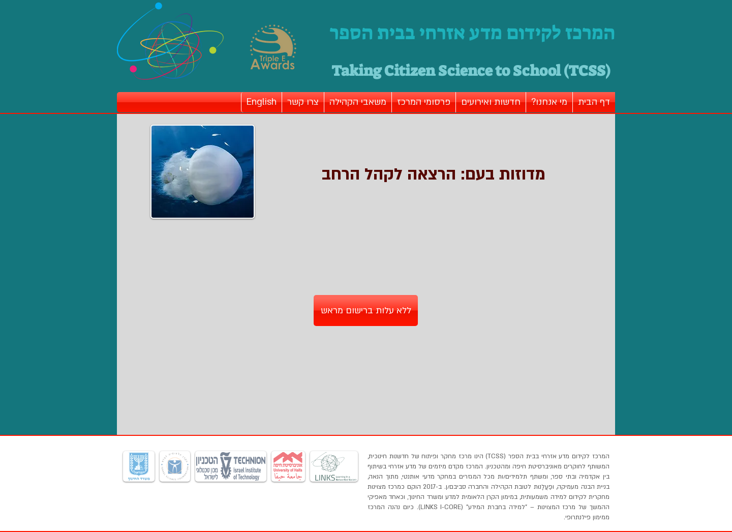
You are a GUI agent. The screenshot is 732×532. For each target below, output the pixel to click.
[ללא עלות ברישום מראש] (366, 310)
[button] (549, 102)
